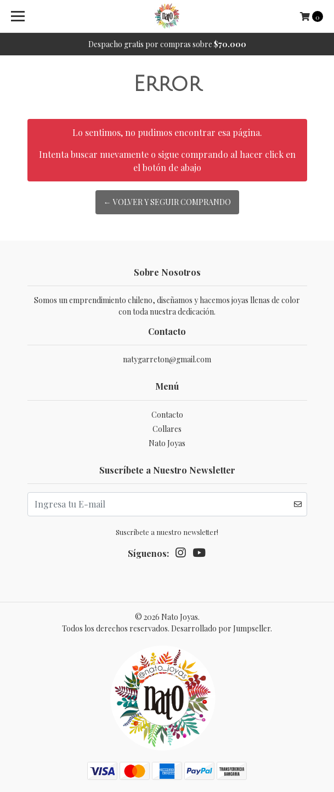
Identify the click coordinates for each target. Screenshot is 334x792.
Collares (167, 429)
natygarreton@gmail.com (167, 359)
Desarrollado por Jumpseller (220, 628)
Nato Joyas (167, 443)
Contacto (167, 414)
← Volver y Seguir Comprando (167, 202)
